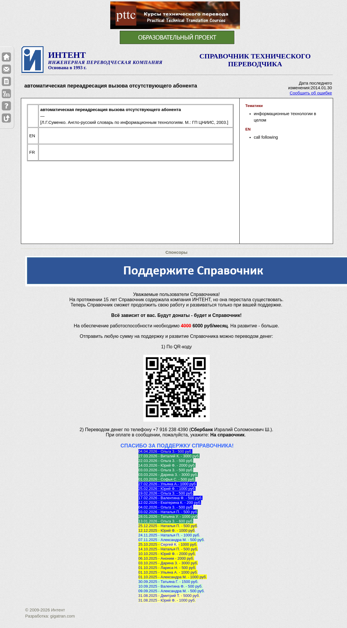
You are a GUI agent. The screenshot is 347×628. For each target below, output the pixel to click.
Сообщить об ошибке (311, 93)
